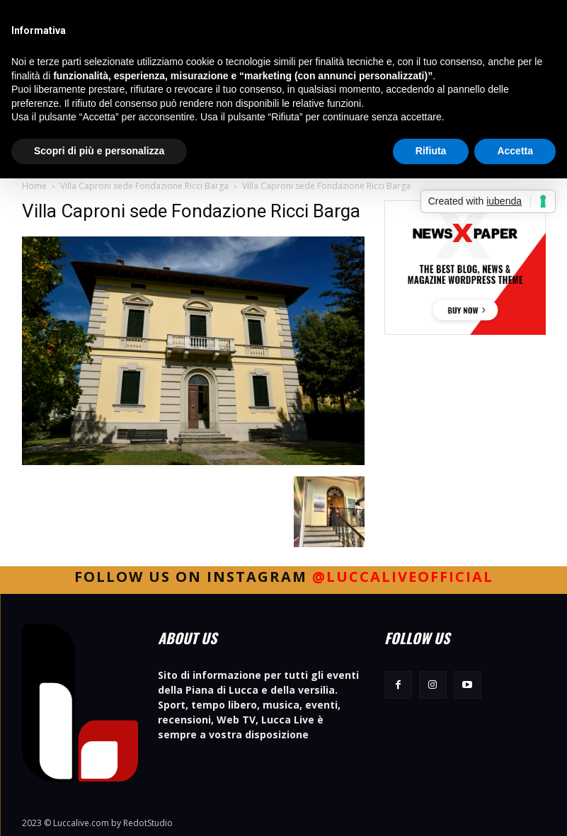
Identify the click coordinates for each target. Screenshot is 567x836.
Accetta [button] (515, 150)
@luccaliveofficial (402, 576)
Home (34, 186)
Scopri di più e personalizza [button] (99, 150)
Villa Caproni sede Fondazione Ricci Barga (144, 186)
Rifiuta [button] (431, 150)
